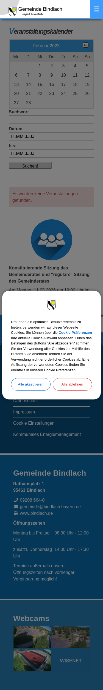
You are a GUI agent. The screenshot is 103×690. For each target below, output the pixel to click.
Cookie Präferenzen (75, 332)
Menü (96, 9)
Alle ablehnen (72, 384)
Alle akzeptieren (31, 384)
